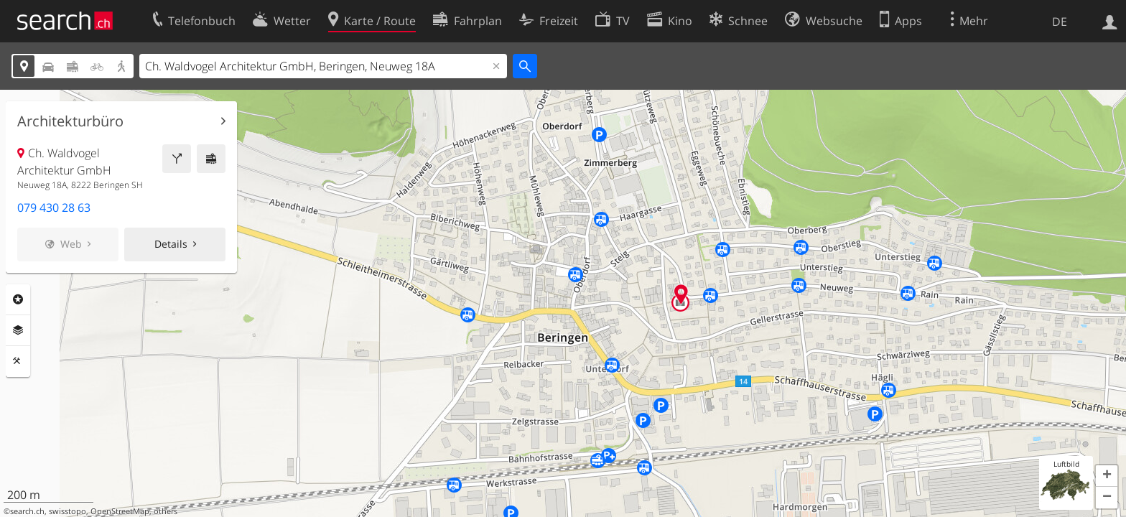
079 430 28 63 (53, 207)
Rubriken (18, 299)
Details (170, 244)
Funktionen (18, 361)
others (165, 511)
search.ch (27, 511)
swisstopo (67, 511)
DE (1059, 21)
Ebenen (18, 330)
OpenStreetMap (119, 511)
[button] (1106, 476)
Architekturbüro (70, 121)
